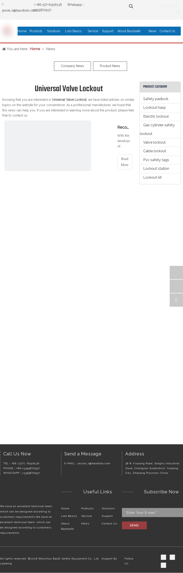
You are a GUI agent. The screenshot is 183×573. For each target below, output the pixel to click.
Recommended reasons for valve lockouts (123, 127)
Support (107, 516)
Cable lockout (154, 151)
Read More (125, 162)
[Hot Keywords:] (131, 6)
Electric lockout (156, 116)
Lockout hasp (154, 107)
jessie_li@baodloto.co (18, 10)
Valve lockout (154, 142)
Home (65, 508)
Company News (72, 66)
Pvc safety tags (156, 160)
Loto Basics (69, 516)
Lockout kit (152, 177)
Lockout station (156, 168)
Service (86, 516)
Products (87, 508)
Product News (110, 66)
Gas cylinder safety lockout (157, 129)
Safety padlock (155, 99)
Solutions (108, 508)
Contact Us (109, 523)
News (85, 523)
